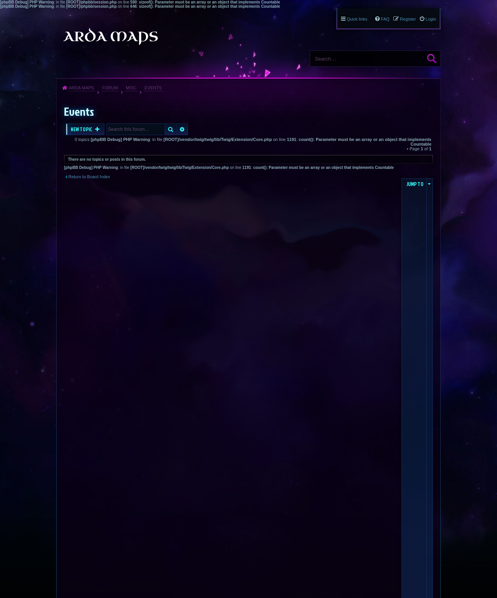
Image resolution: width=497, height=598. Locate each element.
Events (153, 87)
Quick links (357, 19)
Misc (131, 87)
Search (432, 58)
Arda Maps (81, 87)
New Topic (82, 129)
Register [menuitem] (408, 19)
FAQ (385, 19)
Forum (110, 87)
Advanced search (182, 129)
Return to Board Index (89, 176)
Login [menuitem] (431, 19)
